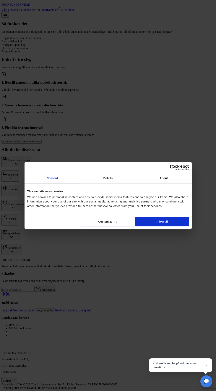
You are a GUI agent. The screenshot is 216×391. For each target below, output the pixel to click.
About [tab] (164, 178)
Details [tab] (108, 178)
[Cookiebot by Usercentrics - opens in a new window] (172, 167)
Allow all (162, 221)
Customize (107, 221)
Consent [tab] (52, 178)
